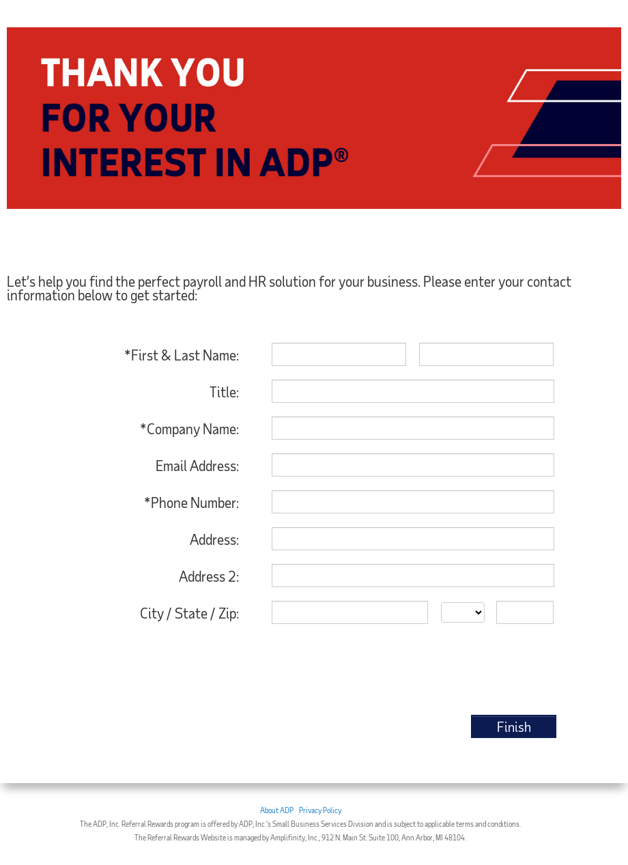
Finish (514, 726)
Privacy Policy (320, 810)
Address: (214, 539)
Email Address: (197, 465)
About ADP (277, 810)
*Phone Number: (191, 502)
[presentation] (452, 671)
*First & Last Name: (181, 355)
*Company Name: (189, 429)
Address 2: (209, 576)
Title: (224, 392)
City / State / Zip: (189, 613)
